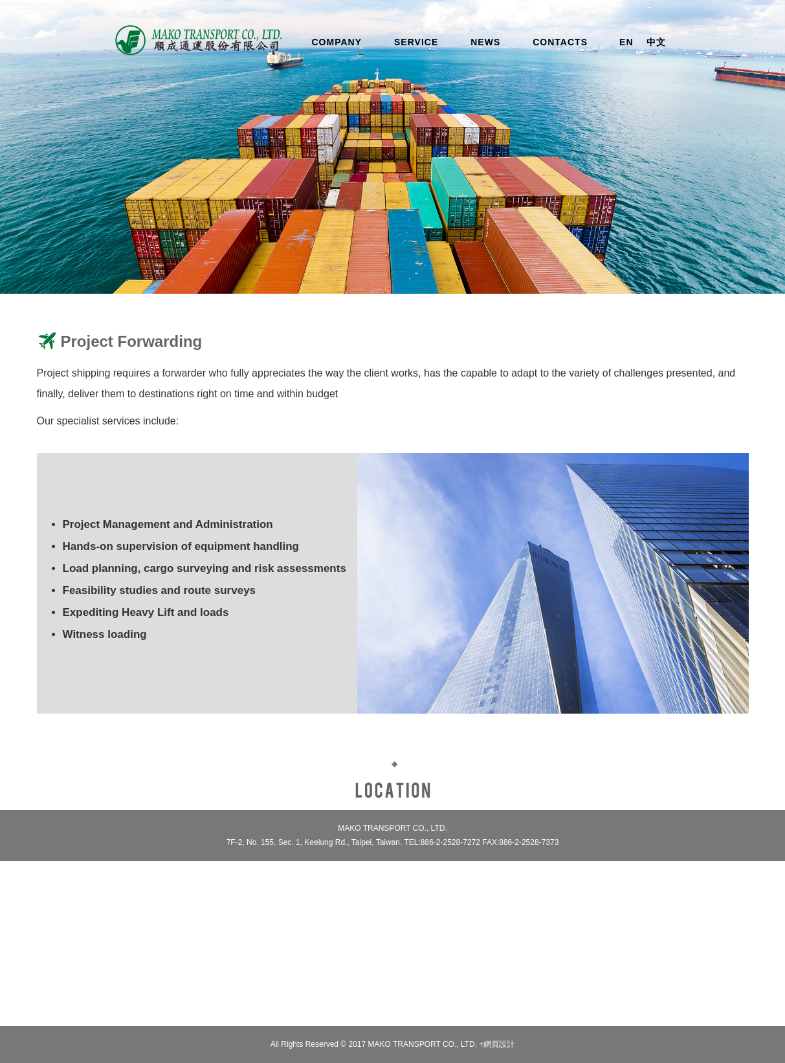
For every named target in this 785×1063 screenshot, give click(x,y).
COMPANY (337, 42)
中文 (656, 42)
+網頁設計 (496, 1044)
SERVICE (416, 42)
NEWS (485, 42)
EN (626, 42)
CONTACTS (560, 42)
